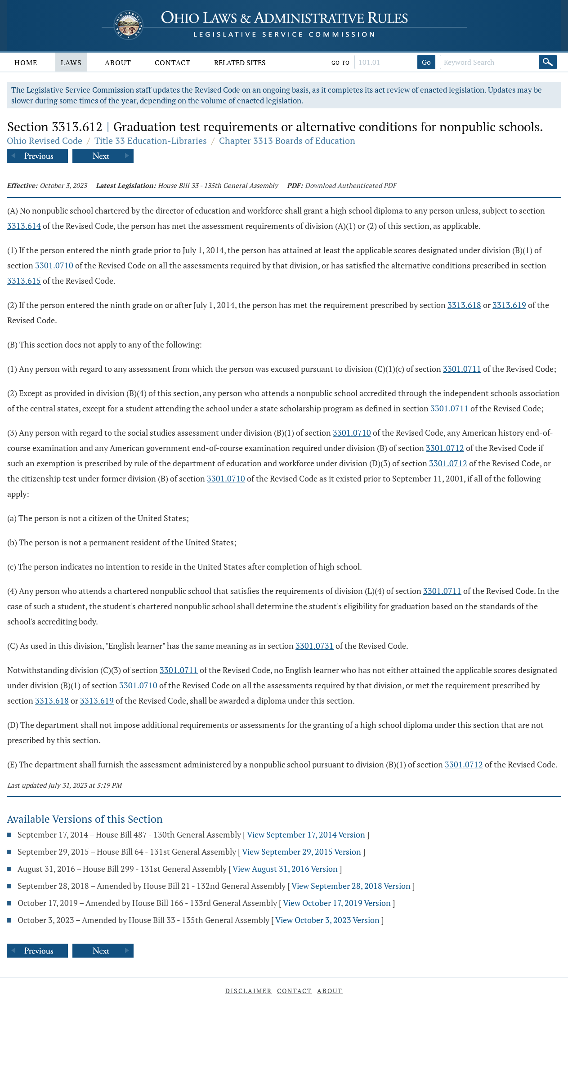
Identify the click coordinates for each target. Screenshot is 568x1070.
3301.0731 (314, 645)
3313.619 (509, 304)
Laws (71, 62)
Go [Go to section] (426, 62)
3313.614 (24, 225)
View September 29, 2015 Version (301, 851)
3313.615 (24, 280)
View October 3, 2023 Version (327, 919)
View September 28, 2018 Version (351, 885)
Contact (173, 62)
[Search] (548, 62)
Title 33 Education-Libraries (150, 140)
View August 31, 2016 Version (285, 868)
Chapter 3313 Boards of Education (287, 140)
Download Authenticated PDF (350, 185)
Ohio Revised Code (44, 140)
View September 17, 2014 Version (306, 834)
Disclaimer (248, 990)
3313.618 (464, 304)
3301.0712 (445, 447)
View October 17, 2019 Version (337, 902)
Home (25, 62)
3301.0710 (54, 265)
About (118, 62)
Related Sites (240, 62)
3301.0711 (462, 368)
